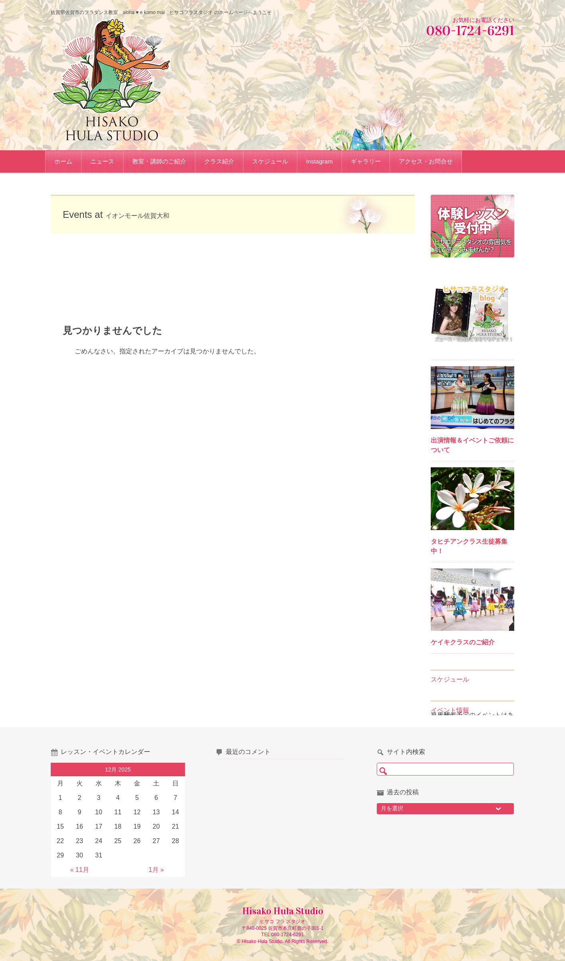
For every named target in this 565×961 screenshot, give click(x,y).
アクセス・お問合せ (431, 161)
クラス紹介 (225, 161)
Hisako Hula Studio (282, 911)
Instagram (325, 161)
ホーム (69, 161)
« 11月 (79, 869)
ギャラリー (371, 161)
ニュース (108, 161)
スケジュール (276, 161)
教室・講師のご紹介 (165, 161)
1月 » (156, 869)
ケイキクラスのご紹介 (463, 642)
